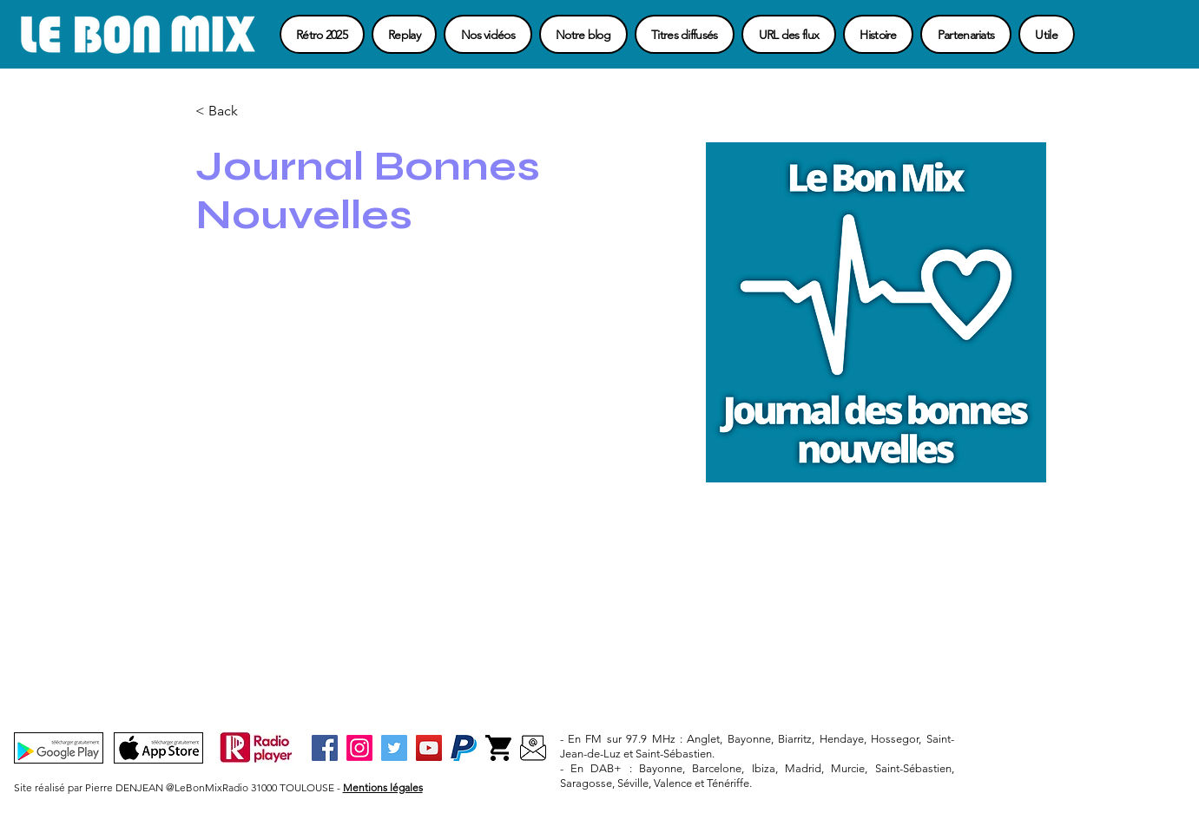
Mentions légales (383, 787)
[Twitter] (394, 748)
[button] (1046, 34)
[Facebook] (325, 748)
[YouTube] (429, 748)
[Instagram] (359, 748)
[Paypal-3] (464, 748)
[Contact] (533, 748)
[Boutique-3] (498, 748)
